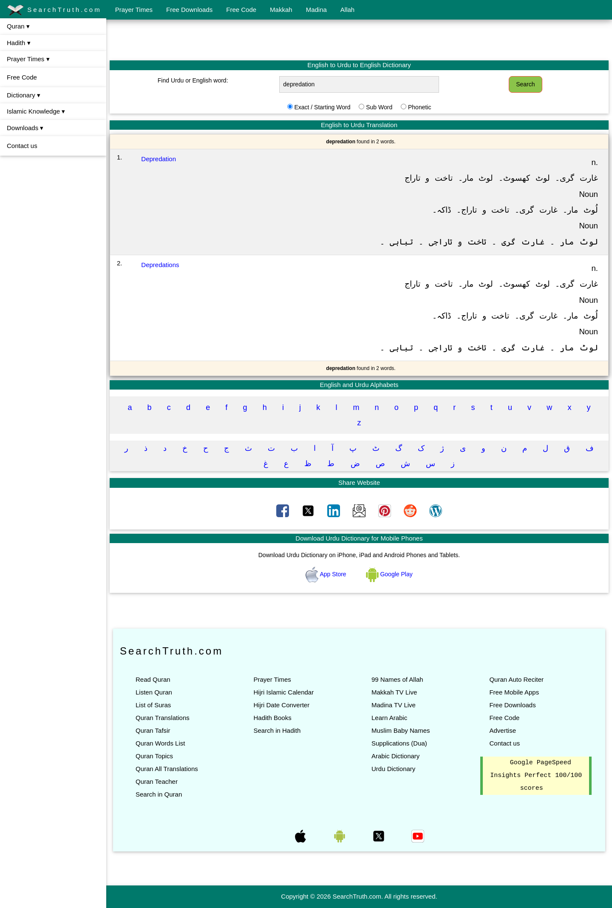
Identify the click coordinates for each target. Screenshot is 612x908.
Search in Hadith (276, 730)
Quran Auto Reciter (516, 679)
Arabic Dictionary (395, 756)
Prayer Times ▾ (28, 59)
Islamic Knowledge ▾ (36, 111)
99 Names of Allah (397, 679)
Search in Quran (159, 794)
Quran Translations (163, 717)
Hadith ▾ (19, 42)
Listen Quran (154, 692)
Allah (347, 9)
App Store (327, 574)
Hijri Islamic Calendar (283, 692)
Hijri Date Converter (281, 705)
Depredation (158, 158)
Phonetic (419, 107)
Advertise (502, 730)
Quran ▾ (18, 26)
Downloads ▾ (25, 127)
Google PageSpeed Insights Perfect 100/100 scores (536, 776)
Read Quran (153, 679)
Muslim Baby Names (400, 730)
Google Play (389, 574)
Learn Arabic (389, 717)
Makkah (281, 9)
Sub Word (379, 107)
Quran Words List (160, 743)
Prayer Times (134, 9)
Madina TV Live (393, 705)
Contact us (22, 145)
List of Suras (153, 705)
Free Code (241, 9)
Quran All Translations (167, 768)
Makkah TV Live (394, 692)
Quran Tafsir (153, 730)
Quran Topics (154, 756)
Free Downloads (189, 9)
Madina (316, 9)
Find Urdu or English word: (193, 80)
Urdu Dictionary (393, 768)
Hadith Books (272, 717)
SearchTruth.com (54, 10)
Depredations (160, 264)
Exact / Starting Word (322, 107)
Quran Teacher (157, 781)
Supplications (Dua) (399, 743)
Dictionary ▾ (23, 95)
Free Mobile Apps (514, 692)
